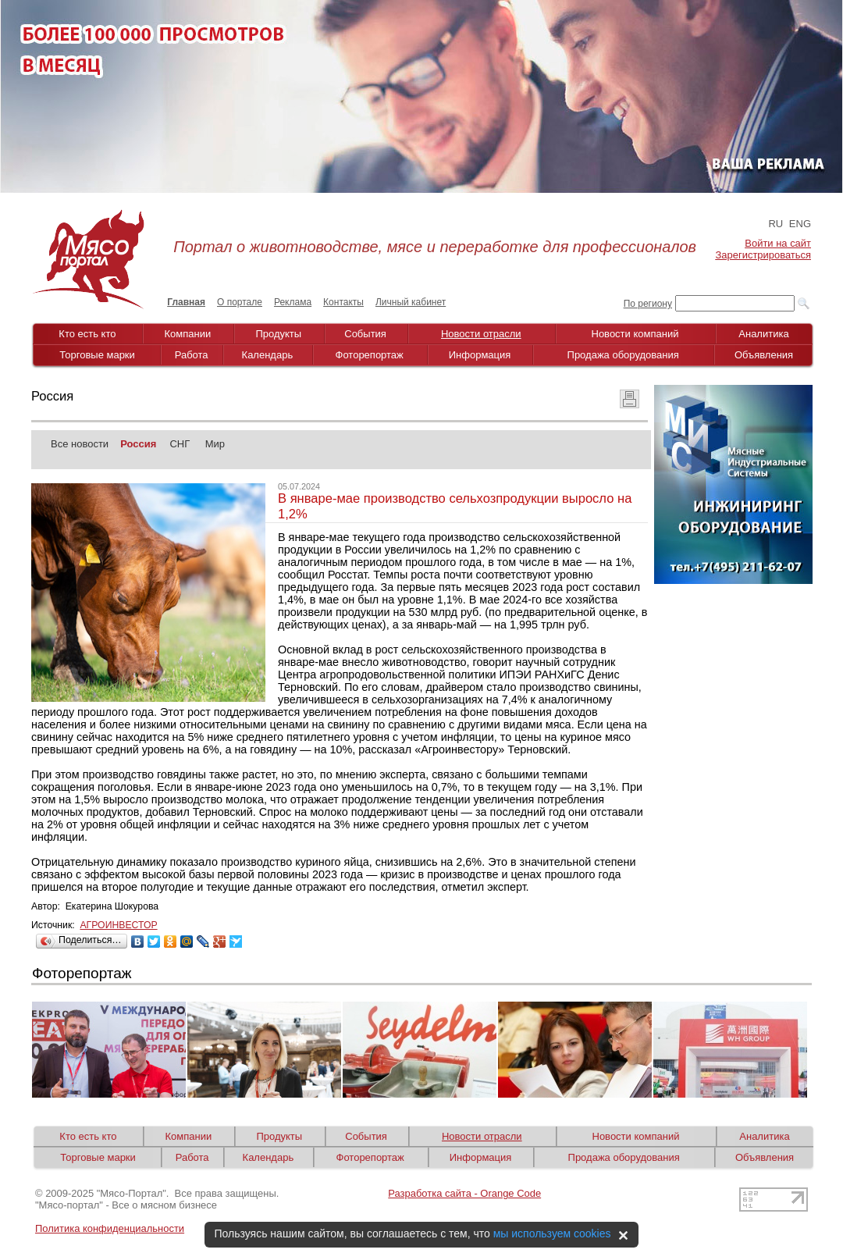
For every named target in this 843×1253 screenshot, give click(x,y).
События (365, 334)
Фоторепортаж (370, 355)
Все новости (79, 444)
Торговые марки (97, 355)
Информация (480, 355)
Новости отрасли (481, 334)
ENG (800, 224)
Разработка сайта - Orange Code (464, 1193)
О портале (239, 302)
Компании (188, 334)
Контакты (343, 302)
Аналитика (763, 334)
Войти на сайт (778, 243)
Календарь (267, 355)
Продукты (278, 334)
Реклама (292, 302)
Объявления (764, 355)
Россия (138, 444)
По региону (648, 303)
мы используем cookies (552, 1233)
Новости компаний (635, 334)
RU (775, 224)
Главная (186, 302)
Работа (191, 355)
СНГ (179, 444)
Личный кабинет (410, 302)
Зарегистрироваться (763, 255)
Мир (215, 444)
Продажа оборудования (623, 355)
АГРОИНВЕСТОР (118, 925)
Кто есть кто (87, 334)
